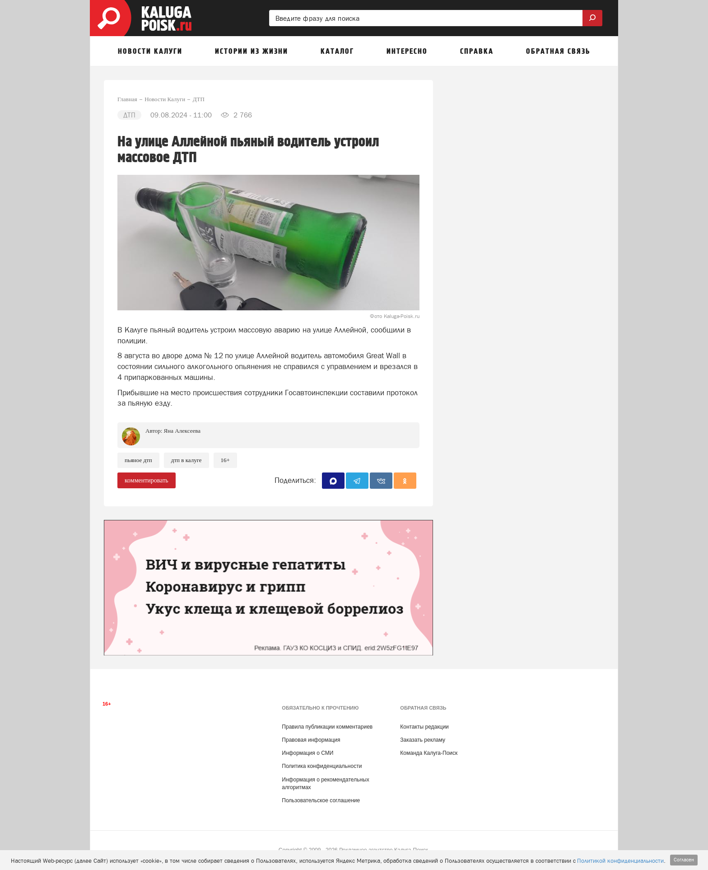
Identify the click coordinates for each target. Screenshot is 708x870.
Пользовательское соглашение (321, 800)
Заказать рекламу (422, 740)
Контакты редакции (424, 727)
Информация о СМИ (307, 753)
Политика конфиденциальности (322, 766)
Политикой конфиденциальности (620, 860)
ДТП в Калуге (186, 460)
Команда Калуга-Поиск (428, 753)
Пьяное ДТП (138, 460)
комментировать (146, 480)
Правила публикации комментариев (327, 727)
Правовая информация (311, 740)
